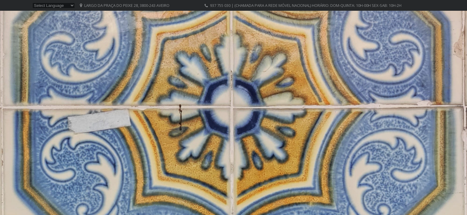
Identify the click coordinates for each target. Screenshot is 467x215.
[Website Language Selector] (53, 5)
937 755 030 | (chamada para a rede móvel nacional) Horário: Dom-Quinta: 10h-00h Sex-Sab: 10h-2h (305, 5)
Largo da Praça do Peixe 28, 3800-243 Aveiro (126, 5)
